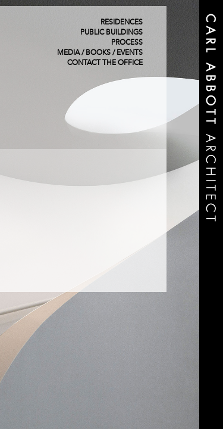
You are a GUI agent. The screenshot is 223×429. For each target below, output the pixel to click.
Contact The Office (105, 63)
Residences (121, 22)
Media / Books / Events (100, 53)
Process (127, 42)
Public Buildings (111, 32)
